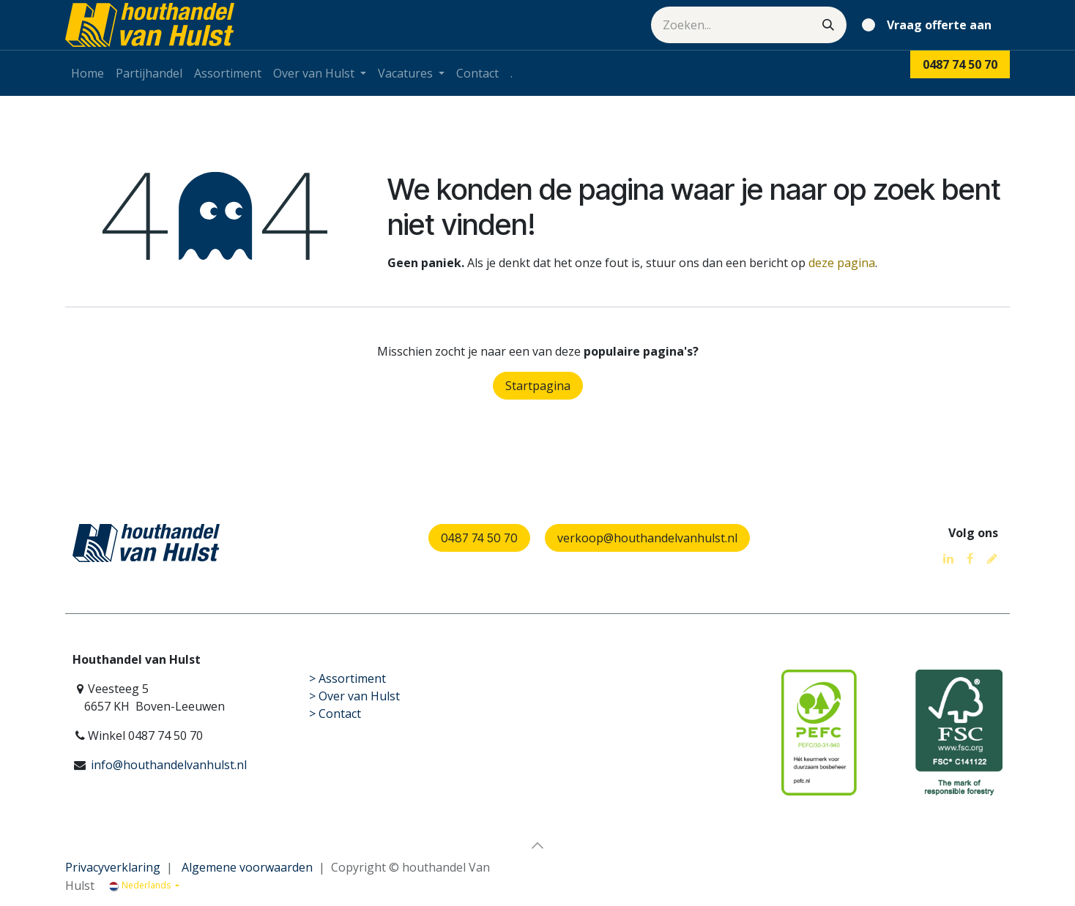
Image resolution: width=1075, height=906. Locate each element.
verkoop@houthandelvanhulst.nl (647, 538)
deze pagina (841, 263)
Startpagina (537, 386)
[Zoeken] (828, 25)
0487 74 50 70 (479, 538)
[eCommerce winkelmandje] (929, 25)
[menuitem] (87, 73)
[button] (537, 845)
